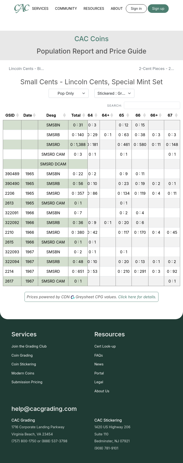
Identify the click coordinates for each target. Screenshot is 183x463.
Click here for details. (137, 296)
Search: (143, 105)
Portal (99, 373)
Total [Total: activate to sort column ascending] (76, 115)
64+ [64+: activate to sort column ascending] (105, 115)
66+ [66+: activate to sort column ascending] (154, 115)
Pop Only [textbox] (66, 93)
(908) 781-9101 (106, 448)
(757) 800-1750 (23, 441)
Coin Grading (22, 355)
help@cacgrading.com (44, 408)
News (98, 364)
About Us (101, 391)
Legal (98, 382)
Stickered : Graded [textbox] (111, 93)
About (117, 8)
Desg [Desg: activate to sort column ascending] (51, 115)
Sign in (136, 8)
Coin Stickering (23, 364)
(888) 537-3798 (54, 441)
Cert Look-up (105, 346)
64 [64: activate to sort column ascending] (90, 115)
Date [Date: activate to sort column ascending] (27, 115)
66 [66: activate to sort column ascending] (138, 115)
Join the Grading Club (29, 346)
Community (66, 8)
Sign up (158, 8)
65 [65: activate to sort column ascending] (121, 115)
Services (40, 8)
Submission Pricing (26, 382)
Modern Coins (22, 373)
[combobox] (69, 93)
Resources (94, 8)
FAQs (98, 355)
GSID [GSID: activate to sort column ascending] (10, 115)
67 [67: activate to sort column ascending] (170, 115)
